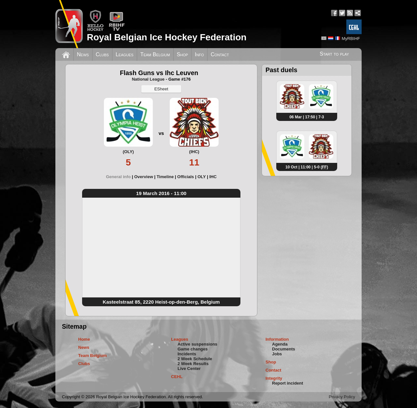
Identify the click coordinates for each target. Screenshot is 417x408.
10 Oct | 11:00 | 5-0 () (306, 167)
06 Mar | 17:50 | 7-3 (306, 117)
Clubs (102, 54)
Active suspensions (197, 344)
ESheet (161, 88)
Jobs (277, 353)
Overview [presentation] (143, 176)
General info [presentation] (118, 176)
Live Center (189, 368)
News (83, 54)
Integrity (274, 378)
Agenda (280, 344)
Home (84, 339)
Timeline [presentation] (165, 176)
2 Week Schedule (195, 358)
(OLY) (128, 151)
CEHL (176, 376)
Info (199, 54)
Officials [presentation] (185, 176)
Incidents (187, 353)
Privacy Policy (342, 396)
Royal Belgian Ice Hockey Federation (166, 37)
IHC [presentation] (212, 176)
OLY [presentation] (201, 176)
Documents (283, 349)
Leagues (125, 54)
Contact (220, 54)
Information (277, 339)
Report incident (287, 383)
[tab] (120, 176)
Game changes (193, 349)
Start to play (334, 54)
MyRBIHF (351, 38)
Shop (182, 54)
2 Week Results (193, 363)
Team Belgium (155, 54)
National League (148, 79)
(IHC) (194, 151)
